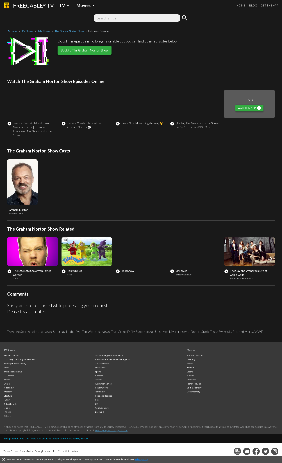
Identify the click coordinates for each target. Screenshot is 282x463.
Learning (99, 411)
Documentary (193, 391)
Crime (7, 383)
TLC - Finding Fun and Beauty (109, 355)
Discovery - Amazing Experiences (20, 359)
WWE (258, 332)
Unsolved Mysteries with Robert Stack (182, 332)
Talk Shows (100, 391)
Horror (7, 379)
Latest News (43, 332)
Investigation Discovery (15, 363)
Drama (190, 371)
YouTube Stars (102, 407)
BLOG (253, 5)
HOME (240, 5)
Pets (97, 399)
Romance (191, 379)
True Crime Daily (123, 332)
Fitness (7, 411)
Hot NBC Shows (11, 355)
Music (7, 407)
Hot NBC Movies (195, 355)
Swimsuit (225, 332)
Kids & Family (10, 404)
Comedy (99, 375)
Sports (98, 371)
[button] (271, 259)
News (6, 367)
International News (13, 371)
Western (8, 391)
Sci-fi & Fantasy (194, 387)
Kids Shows (9, 387)
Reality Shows (101, 387)
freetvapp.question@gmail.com (111, 430)
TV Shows (9, 350)
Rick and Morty (242, 332)
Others (7, 416)
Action (190, 363)
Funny (7, 399)
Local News (100, 367)
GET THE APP (269, 5)
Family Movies (194, 383)
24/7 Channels (102, 363)
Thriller (98, 379)
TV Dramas (9, 375)
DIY (96, 404)
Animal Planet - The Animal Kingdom (112, 359)
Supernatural (145, 332)
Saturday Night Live (67, 332)
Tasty (213, 332)
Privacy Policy (141, 459)
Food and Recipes (103, 395)
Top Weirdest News (96, 332)
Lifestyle (8, 395)
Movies (191, 350)
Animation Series (103, 383)
